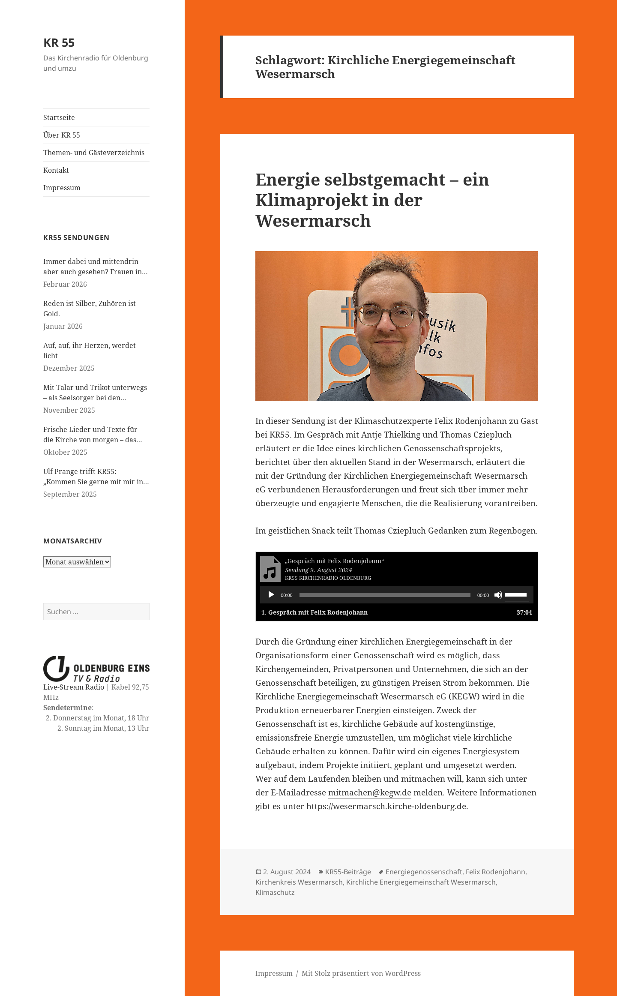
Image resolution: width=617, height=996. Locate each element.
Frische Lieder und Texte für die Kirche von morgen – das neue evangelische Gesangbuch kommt (94, 435)
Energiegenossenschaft (424, 871)
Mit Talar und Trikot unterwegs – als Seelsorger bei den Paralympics (95, 393)
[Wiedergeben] (271, 595)
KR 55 (59, 42)
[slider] (385, 595)
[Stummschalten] (498, 595)
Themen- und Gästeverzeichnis (93, 152)
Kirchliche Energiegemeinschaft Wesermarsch (421, 882)
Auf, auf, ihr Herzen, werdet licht (89, 350)
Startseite (59, 117)
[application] (396, 594)
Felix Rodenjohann (495, 871)
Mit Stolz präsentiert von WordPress (361, 973)
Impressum (62, 187)
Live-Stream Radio (73, 687)
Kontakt (56, 170)
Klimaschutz (275, 892)
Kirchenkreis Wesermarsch (299, 882)
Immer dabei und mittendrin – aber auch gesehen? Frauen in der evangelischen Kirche (93, 267)
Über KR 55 (61, 135)
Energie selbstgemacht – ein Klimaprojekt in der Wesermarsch (372, 199)
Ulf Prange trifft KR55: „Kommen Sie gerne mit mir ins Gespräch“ (94, 477)
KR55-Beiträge (348, 871)
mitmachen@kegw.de (369, 792)
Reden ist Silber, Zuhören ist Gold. (89, 308)
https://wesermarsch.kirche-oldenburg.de (386, 806)
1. (314, 612)
